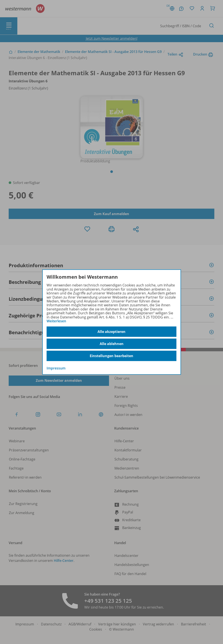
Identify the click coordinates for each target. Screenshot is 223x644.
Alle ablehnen (112, 343)
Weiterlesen (56, 321)
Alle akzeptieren (111, 331)
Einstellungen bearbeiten (111, 355)
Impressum (56, 368)
